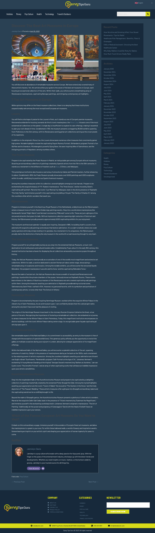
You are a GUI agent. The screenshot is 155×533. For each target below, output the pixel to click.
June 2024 (108, 90)
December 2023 (109, 109)
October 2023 (109, 115)
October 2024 (109, 78)
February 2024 (109, 103)
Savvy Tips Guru (68, 530)
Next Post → (94, 482)
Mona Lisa (74, 122)
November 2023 (110, 112)
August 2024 (108, 84)
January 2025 (109, 69)
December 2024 (110, 72)
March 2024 (108, 100)
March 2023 (108, 137)
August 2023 (108, 121)
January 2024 (109, 106)
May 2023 (107, 131)
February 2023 (109, 140)
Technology (49, 14)
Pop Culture (29, 14)
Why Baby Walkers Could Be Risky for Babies (120, 51)
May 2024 (107, 93)
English (139, 3)
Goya (58, 166)
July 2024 (107, 87)
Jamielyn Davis (34, 449)
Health (39, 14)
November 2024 (110, 75)
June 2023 (107, 128)
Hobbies (9, 14)
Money (18, 14)
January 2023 (109, 143)
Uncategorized (109, 177)
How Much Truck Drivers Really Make (117, 54)
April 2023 (107, 134)
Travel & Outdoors (64, 14)
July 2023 (107, 124)
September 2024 (110, 81)
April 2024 (107, 97)
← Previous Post (18, 482)
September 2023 (110, 118)
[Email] (43, 468)
